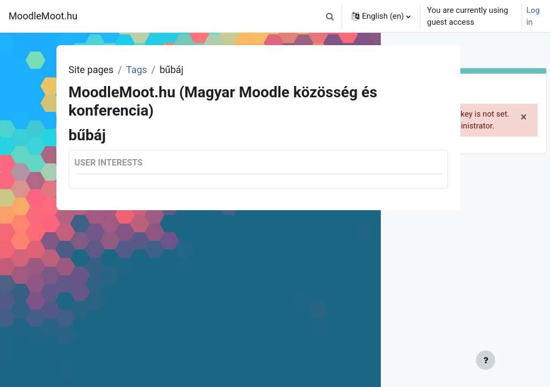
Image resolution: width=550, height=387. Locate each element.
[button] (330, 16)
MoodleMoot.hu (43, 16)
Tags (141, 69)
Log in (533, 16)
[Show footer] (354, 360)
